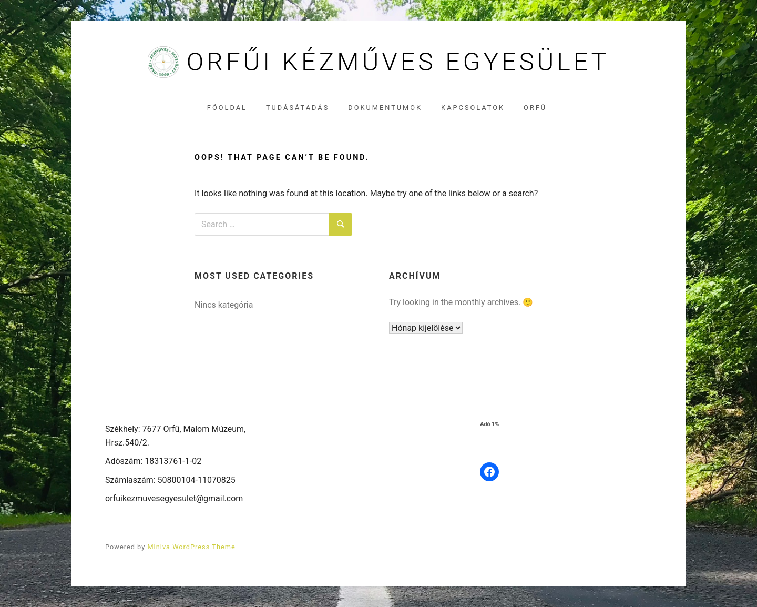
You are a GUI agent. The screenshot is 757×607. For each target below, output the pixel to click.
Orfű (535, 108)
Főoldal (227, 108)
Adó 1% (489, 424)
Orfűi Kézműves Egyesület (398, 62)
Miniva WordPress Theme (191, 547)
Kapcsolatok (473, 108)
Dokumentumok (385, 108)
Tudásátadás (297, 108)
